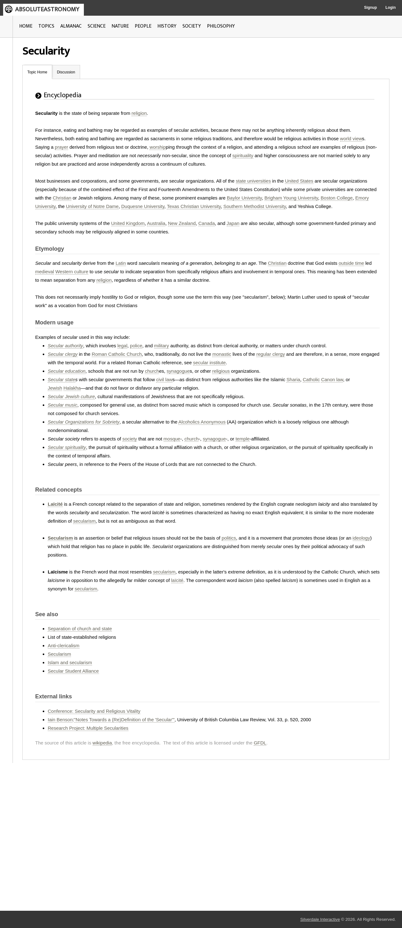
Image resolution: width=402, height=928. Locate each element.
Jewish (55, 388)
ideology (361, 538)
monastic (221, 354)
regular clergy (270, 354)
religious (221, 371)
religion (139, 113)
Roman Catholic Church (117, 354)
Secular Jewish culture (71, 396)
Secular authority (65, 345)
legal (122, 345)
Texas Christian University (193, 206)
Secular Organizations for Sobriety (83, 421)
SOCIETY (191, 26)
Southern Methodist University (254, 206)
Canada (206, 223)
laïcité (177, 580)
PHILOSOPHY (221, 26)
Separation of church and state (80, 628)
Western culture (71, 271)
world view (351, 138)
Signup (370, 7)
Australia (156, 223)
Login (390, 7)
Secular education (66, 371)
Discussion (66, 72)
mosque (172, 438)
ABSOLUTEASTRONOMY (47, 9)
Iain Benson (60, 719)
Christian (62, 197)
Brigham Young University (291, 197)
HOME (25, 26)
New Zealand (182, 223)
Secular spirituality (67, 447)
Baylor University (244, 197)
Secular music (62, 405)
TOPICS (46, 26)
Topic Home (37, 72)
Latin (121, 263)
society (129, 438)
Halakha (72, 388)
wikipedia (102, 742)
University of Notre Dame (92, 206)
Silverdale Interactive (320, 919)
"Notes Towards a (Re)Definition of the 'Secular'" (124, 719)
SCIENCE (97, 26)
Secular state (61, 379)
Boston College (337, 197)
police (136, 345)
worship (157, 147)
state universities (253, 181)
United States (299, 181)
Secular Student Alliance (73, 671)
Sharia (293, 379)
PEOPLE (143, 26)
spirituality (242, 155)
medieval (44, 271)
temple (243, 438)
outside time (351, 263)
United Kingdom (128, 223)
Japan (233, 223)
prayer (61, 147)
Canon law (332, 379)
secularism (84, 521)
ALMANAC (71, 26)
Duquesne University (142, 206)
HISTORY (167, 26)
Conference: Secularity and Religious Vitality (94, 711)
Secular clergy (63, 354)
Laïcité (55, 504)
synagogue (178, 371)
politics (229, 538)
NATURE (120, 26)
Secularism (60, 538)
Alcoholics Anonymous (201, 421)
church (152, 371)
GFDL (260, 742)
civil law (164, 379)
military (161, 345)
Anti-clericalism (63, 645)
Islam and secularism (70, 662)
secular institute (209, 362)
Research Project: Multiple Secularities (88, 728)
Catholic (311, 379)
